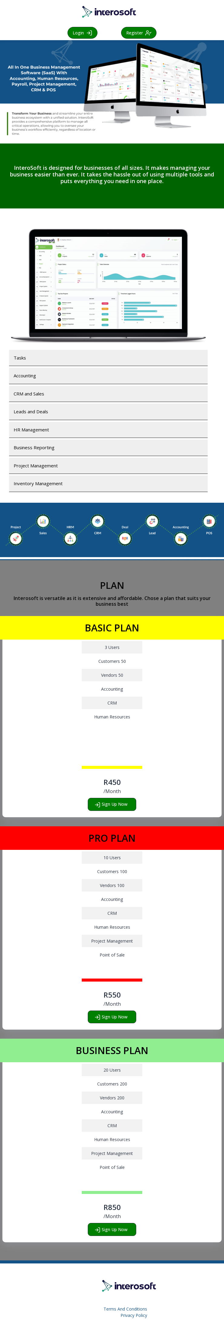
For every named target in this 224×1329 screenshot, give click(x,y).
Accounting (25, 376)
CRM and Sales (29, 394)
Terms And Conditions (125, 1309)
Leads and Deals (31, 411)
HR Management (31, 430)
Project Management (36, 466)
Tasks (20, 358)
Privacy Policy (133, 1315)
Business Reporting (34, 447)
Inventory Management (38, 483)
